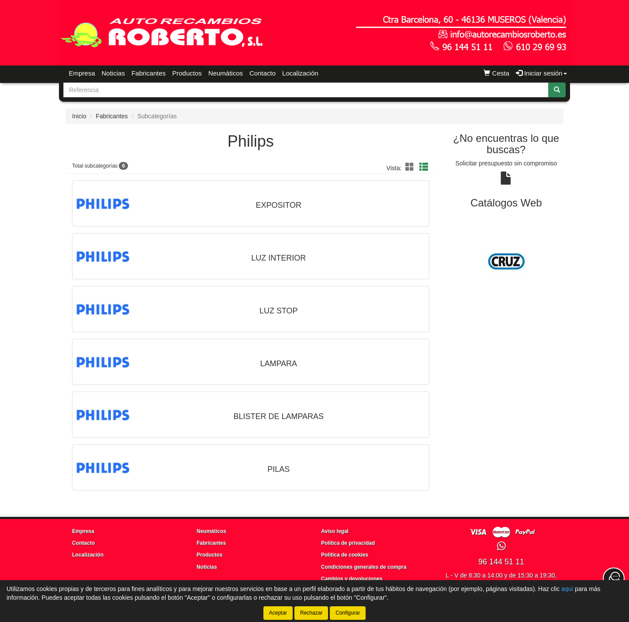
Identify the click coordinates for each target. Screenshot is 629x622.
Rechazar (311, 613)
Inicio (79, 116)
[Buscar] (557, 89)
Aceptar (278, 613)
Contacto (262, 73)
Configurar (347, 613)
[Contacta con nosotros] (614, 578)
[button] (411, 167)
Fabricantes (148, 73)
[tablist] (506, 261)
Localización (300, 73)
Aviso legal (335, 531)
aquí (567, 588)
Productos (187, 73)
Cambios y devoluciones (352, 579)
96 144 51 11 (501, 561)
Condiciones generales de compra (363, 567)
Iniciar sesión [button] (541, 73)
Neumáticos (225, 73)
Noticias (113, 73)
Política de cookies (344, 555)
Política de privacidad (348, 543)
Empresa (82, 73)
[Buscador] (306, 89)
